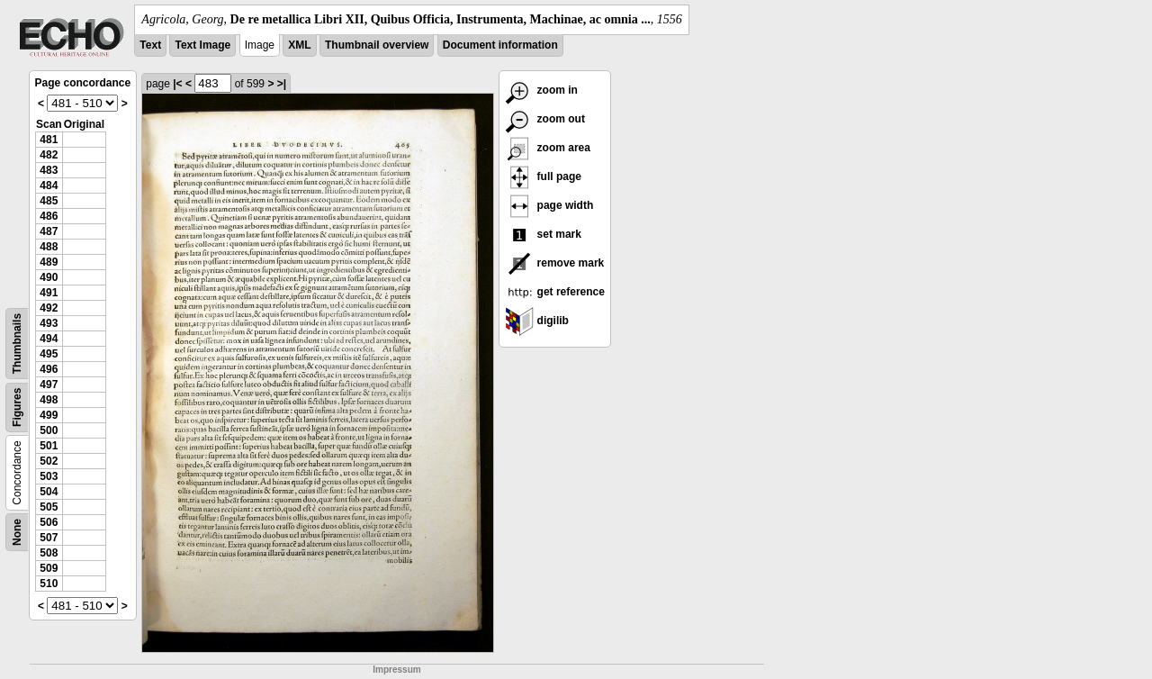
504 (49, 491)
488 (49, 246)
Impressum (396, 669)
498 (49, 400)
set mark (543, 234)
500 (49, 430)
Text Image (202, 45)
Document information (500, 45)
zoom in (541, 90)
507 (49, 537)
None (17, 532)
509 (49, 568)
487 (49, 231)
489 (49, 262)
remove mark (554, 263)
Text (150, 45)
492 (49, 308)
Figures (17, 407)
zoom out (545, 119)
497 (49, 384)
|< (177, 83)
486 (49, 216)
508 (49, 553)
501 (49, 445)
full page (543, 176)
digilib (537, 320)
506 (49, 522)
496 (49, 369)
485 (49, 201)
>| (281, 83)
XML (299, 45)
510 (49, 583)
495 (49, 354)
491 (49, 292)
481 (49, 139)
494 (49, 338)
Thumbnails (17, 343)
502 (49, 461)
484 (49, 185)
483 (49, 170)
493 (49, 323)
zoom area (547, 147)
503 (49, 476)
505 (49, 507)
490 (49, 277)
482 (49, 155)
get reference (555, 291)
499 (49, 415)
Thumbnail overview (376, 45)
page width (549, 205)
